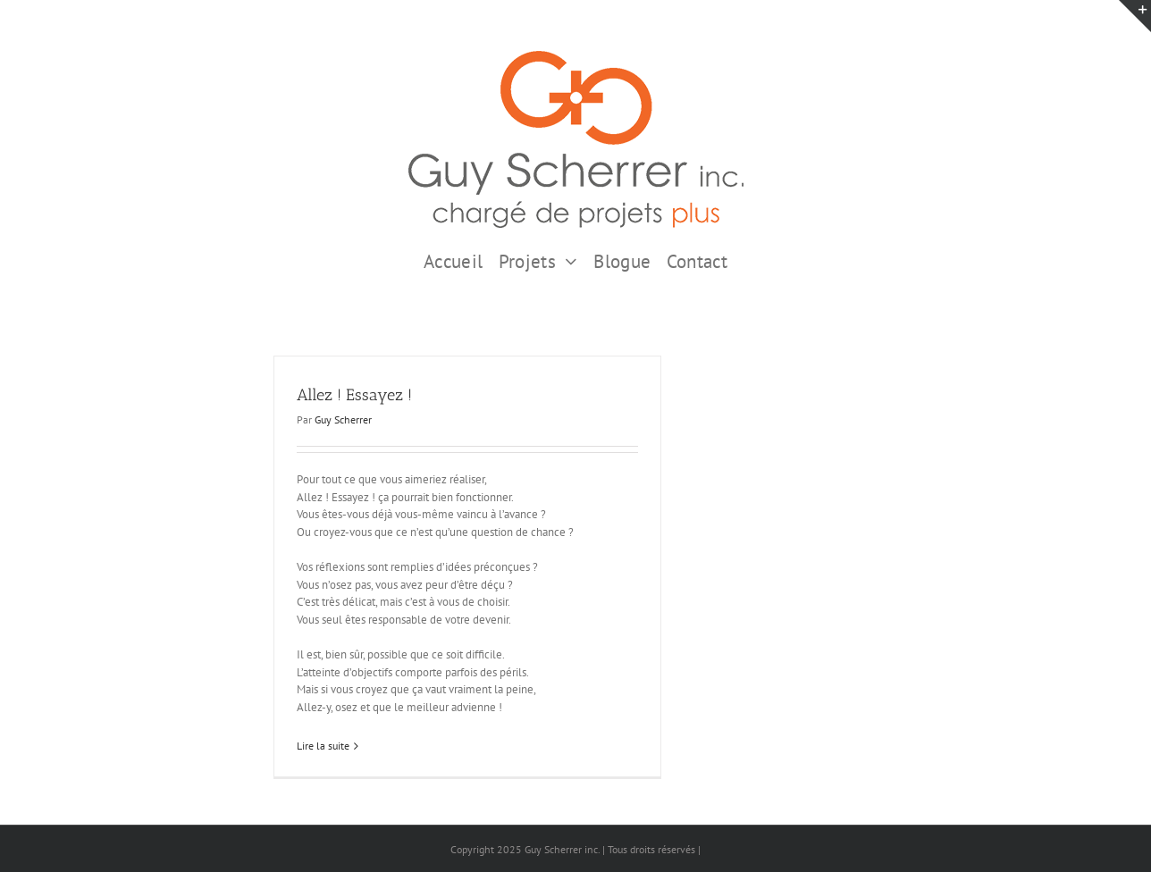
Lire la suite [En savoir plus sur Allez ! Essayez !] (323, 745)
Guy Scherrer (343, 419)
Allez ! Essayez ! (354, 395)
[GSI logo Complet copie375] (576, 56)
